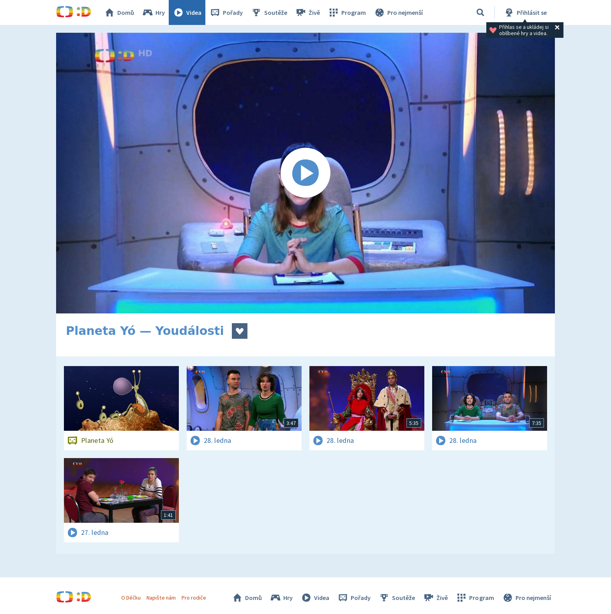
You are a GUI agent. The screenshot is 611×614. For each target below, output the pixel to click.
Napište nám (161, 597)
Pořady (226, 12)
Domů (119, 12)
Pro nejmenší (398, 12)
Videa (187, 12)
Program (347, 12)
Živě (307, 12)
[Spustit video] (305, 173)
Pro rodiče (194, 597)
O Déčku (131, 597)
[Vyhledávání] (480, 12)
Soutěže (269, 12)
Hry (153, 12)
